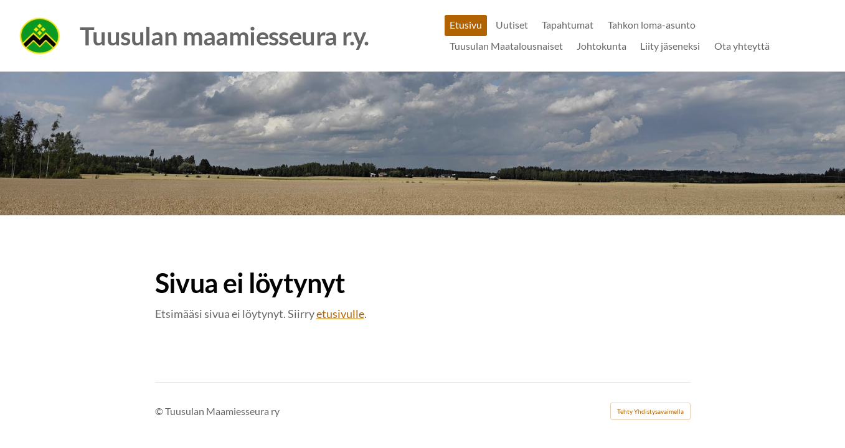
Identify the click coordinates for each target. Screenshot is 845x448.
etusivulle (340, 313)
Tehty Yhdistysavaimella (650, 411)
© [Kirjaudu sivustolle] (160, 411)
